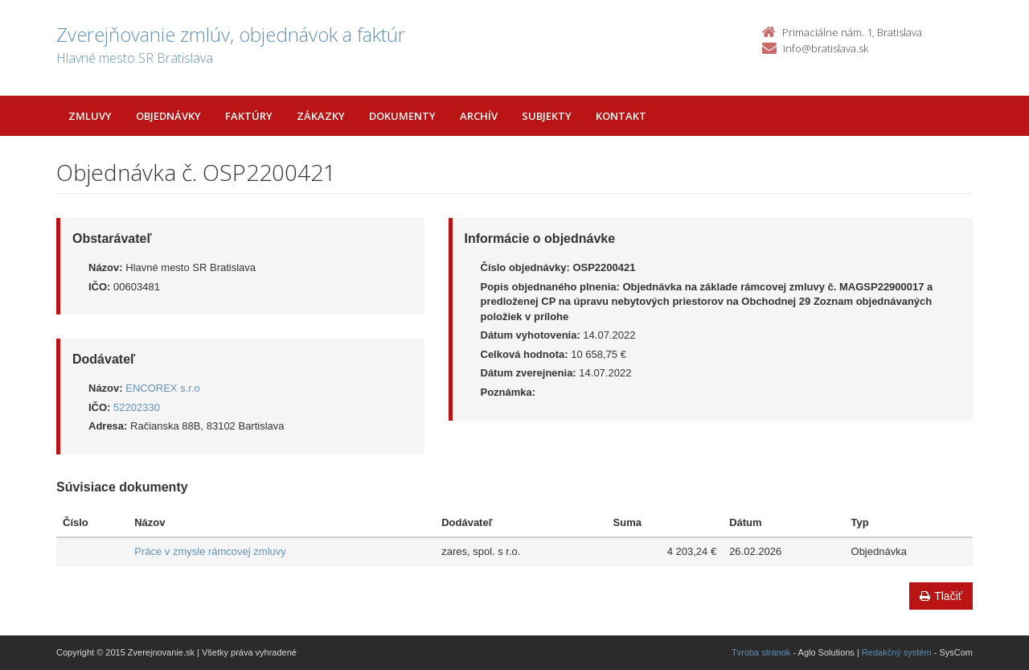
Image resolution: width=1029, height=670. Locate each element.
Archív (479, 116)
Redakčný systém (897, 652)
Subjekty (547, 116)
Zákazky (321, 116)
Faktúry (249, 116)
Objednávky (168, 116)
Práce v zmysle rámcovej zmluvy (210, 551)
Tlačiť (941, 596)
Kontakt (621, 116)
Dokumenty (402, 116)
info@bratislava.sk (825, 48)
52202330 (136, 407)
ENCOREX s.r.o (162, 388)
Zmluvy (90, 116)
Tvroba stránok (761, 652)
